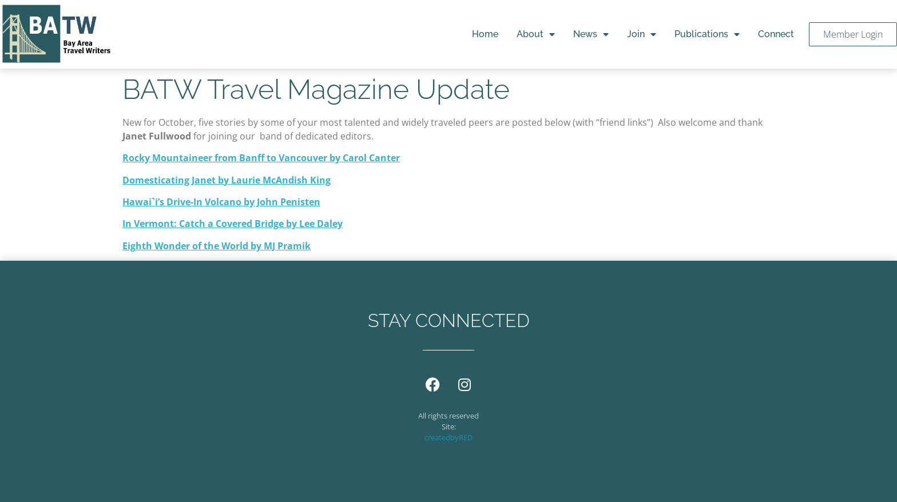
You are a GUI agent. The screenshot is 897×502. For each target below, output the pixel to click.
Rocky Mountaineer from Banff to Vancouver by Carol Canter (261, 158)
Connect (776, 34)
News (591, 34)
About (536, 34)
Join (641, 34)
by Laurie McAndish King (273, 180)
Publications (707, 34)
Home (485, 34)
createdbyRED (448, 437)
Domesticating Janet (169, 180)
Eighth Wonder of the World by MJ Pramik (216, 246)
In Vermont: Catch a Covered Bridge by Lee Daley (232, 223)
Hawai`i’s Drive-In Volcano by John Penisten (221, 202)
